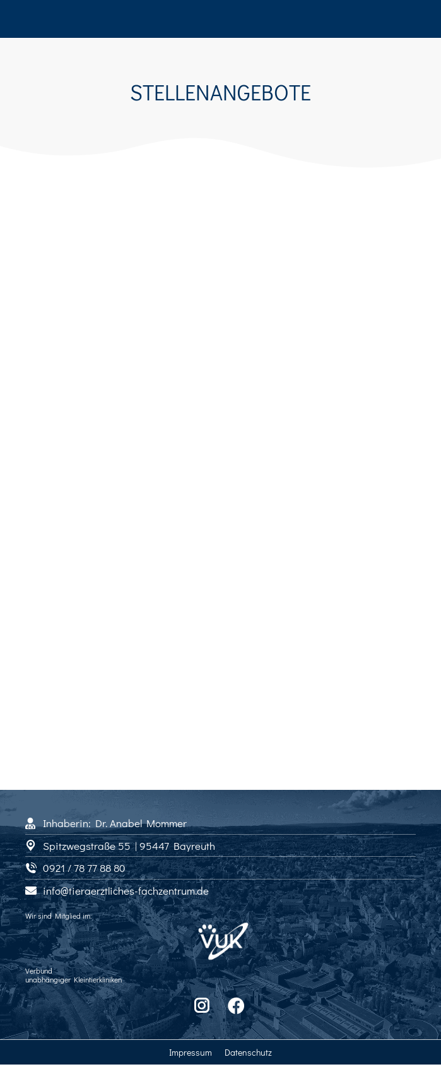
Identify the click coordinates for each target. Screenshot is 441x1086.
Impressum (190, 1052)
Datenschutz (248, 1052)
